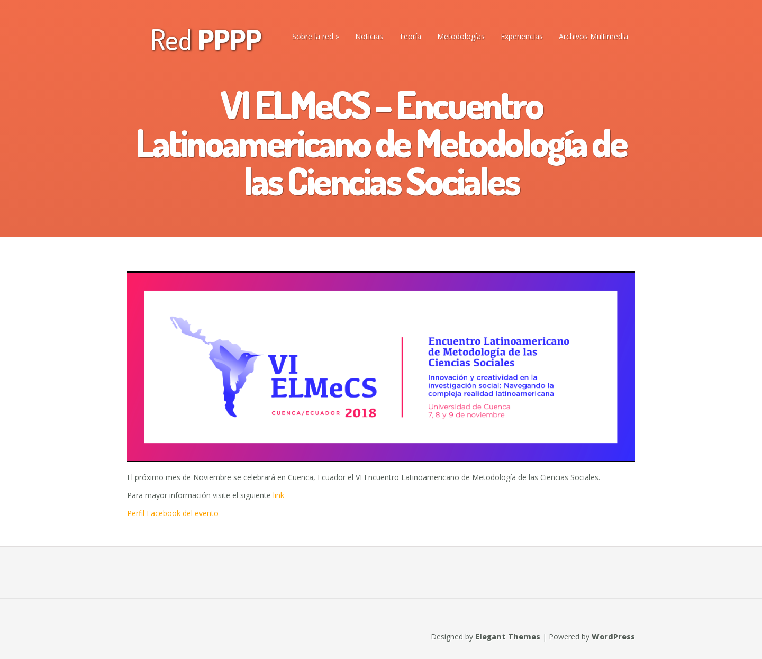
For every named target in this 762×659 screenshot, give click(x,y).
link (277, 495)
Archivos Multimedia (593, 36)
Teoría (410, 36)
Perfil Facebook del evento (173, 513)
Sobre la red (312, 36)
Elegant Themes (507, 636)
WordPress (613, 636)
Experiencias (522, 36)
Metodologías (461, 36)
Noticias (369, 36)
